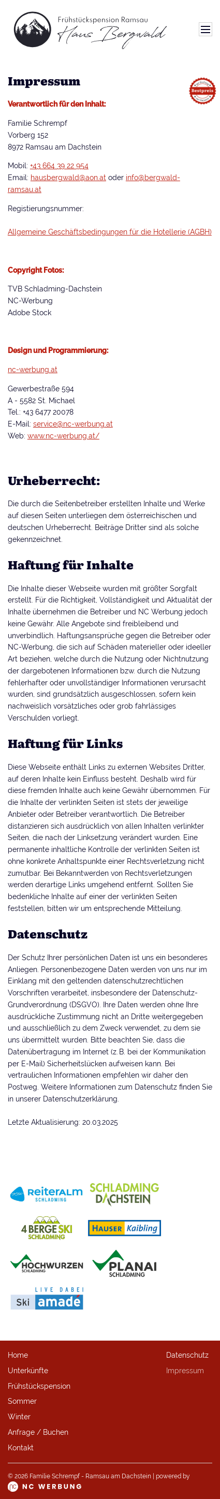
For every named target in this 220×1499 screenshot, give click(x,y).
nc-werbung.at (32, 369)
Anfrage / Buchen (38, 1432)
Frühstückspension (39, 1386)
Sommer (22, 1401)
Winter (19, 1417)
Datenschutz (187, 1355)
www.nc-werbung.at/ (63, 436)
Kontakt (21, 1448)
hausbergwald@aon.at (68, 177)
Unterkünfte (28, 1370)
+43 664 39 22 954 (59, 165)
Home (18, 1355)
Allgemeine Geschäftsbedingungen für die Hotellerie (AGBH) (110, 232)
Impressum (185, 1370)
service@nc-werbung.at (73, 424)
